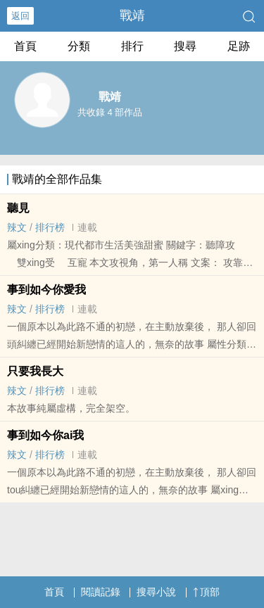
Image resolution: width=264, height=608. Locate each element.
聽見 (18, 208)
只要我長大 (35, 371)
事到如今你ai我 (45, 435)
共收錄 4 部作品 (109, 112)
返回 (20, 16)
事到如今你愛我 (46, 290)
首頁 (25, 46)
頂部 (206, 591)
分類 (79, 46)
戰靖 (132, 15)
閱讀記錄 (100, 591)
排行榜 (50, 227)
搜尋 (185, 46)
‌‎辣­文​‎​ (17, 227)
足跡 (238, 46)
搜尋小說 (156, 591)
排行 (132, 46)
